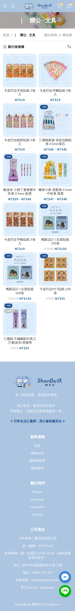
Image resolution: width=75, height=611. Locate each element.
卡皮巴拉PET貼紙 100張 (55, 291)
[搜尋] (13, 6)
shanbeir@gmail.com (45, 580)
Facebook (37, 499)
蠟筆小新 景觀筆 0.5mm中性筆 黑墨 (55, 191)
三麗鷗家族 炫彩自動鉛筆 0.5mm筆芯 (55, 142)
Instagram (37, 507)
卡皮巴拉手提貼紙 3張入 (19, 92)
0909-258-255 (42, 572)
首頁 (6, 35)
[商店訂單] (69, 47)
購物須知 (37, 453)
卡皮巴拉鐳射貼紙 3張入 (19, 142)
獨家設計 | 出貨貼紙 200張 (55, 241)
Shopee (37, 492)
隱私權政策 (37, 460)
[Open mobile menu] (5, 6)
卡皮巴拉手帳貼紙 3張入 (19, 241)
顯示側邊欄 (16, 47)
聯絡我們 (37, 468)
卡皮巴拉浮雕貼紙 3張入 (55, 92)
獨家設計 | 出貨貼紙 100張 (20, 291)
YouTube (37, 514)
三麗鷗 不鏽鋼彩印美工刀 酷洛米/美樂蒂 (19, 340)
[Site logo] (38, 6)
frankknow (52, 604)
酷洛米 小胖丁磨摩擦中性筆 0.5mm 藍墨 (19, 191)
